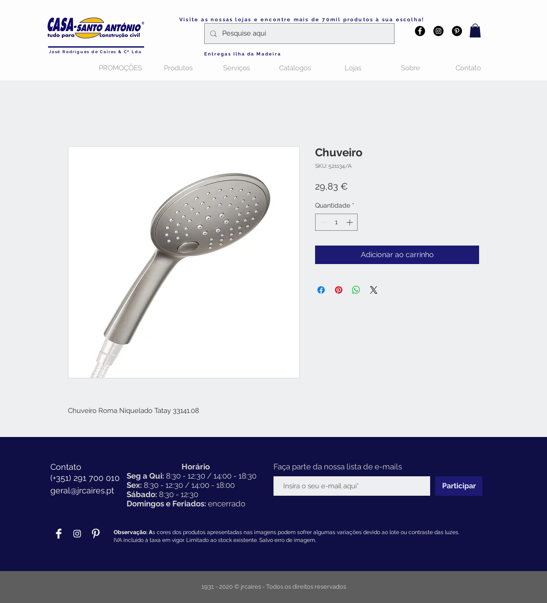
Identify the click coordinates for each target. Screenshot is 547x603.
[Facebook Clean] (59, 534)
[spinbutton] (336, 222)
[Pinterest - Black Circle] (457, 31)
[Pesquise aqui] (298, 33)
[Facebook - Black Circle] (420, 31)
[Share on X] (373, 289)
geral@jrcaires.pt (82, 490)
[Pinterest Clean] (96, 534)
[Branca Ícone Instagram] (77, 534)
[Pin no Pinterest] (338, 289)
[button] (475, 30)
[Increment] (350, 222)
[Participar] (458, 486)
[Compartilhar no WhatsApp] (356, 289)
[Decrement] (322, 222)
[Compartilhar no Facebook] (321, 289)
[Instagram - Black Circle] (438, 31)
